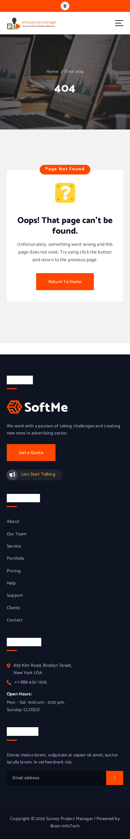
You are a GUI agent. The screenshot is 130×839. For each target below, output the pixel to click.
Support (15, 595)
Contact (15, 620)
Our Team (16, 534)
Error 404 (74, 72)
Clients (13, 608)
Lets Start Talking (38, 474)
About (13, 521)
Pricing (14, 571)
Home (52, 72)
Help (11, 583)
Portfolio (15, 558)
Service (14, 546)
